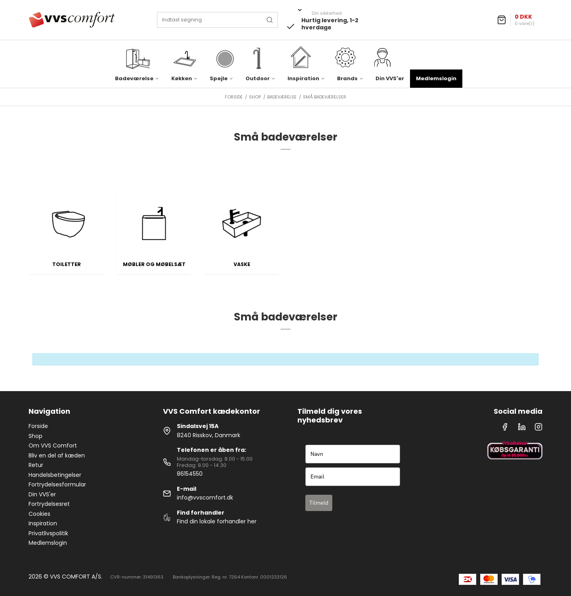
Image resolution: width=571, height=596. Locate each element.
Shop (35, 436)
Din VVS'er (390, 78)
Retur (36, 465)
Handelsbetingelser (55, 475)
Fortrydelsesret (49, 504)
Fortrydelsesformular (57, 484)
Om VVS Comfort (53, 445)
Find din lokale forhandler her (217, 521)
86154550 (190, 474)
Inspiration (43, 523)
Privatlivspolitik (48, 533)
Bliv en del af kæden (57, 455)
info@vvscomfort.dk (205, 497)
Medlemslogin (436, 78)
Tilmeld (318, 502)
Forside (38, 426)
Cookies (39, 514)
